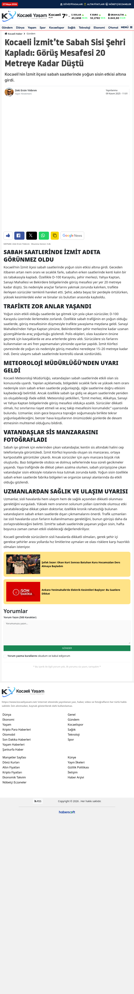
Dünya (20, 27)
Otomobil (114, 27)
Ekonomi (99, 27)
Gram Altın (116, 15)
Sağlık (71, 27)
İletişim (73, 647)
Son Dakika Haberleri (17, 614)
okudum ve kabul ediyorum (39, 530)
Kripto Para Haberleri (17, 604)
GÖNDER (67, 522)
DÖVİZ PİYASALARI (73, 4)
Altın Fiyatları (11, 642)
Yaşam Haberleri (13, 619)
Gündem (7, 27)
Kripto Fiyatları (12, 647)
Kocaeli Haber (13, 33)
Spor (43, 27)
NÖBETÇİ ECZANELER (120, 4)
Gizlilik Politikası (78, 642)
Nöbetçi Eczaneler (14, 657)
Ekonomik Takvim (14, 652)
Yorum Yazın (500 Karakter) (20, 491)
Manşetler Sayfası (14, 632)
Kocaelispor (56, 27)
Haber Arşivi (76, 652)
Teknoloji (84, 27)
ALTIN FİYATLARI (96, 4)
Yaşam (32, 27)
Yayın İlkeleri (76, 637)
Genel (72, 589)
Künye (72, 632)
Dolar (76, 15)
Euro (94, 15)
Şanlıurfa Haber (13, 624)
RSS (37, 675)
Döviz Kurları (11, 637)
